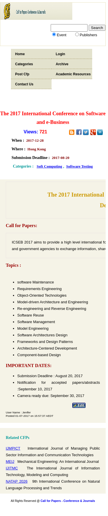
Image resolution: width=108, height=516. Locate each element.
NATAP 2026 (17, 481)
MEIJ (10, 461)
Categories (24, 64)
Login (60, 54)
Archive (62, 64)
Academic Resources (73, 74)
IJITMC (12, 468)
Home (20, 54)
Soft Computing (49, 166)
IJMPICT (13, 448)
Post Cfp (22, 74)
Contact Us (24, 84)
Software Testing (79, 166)
